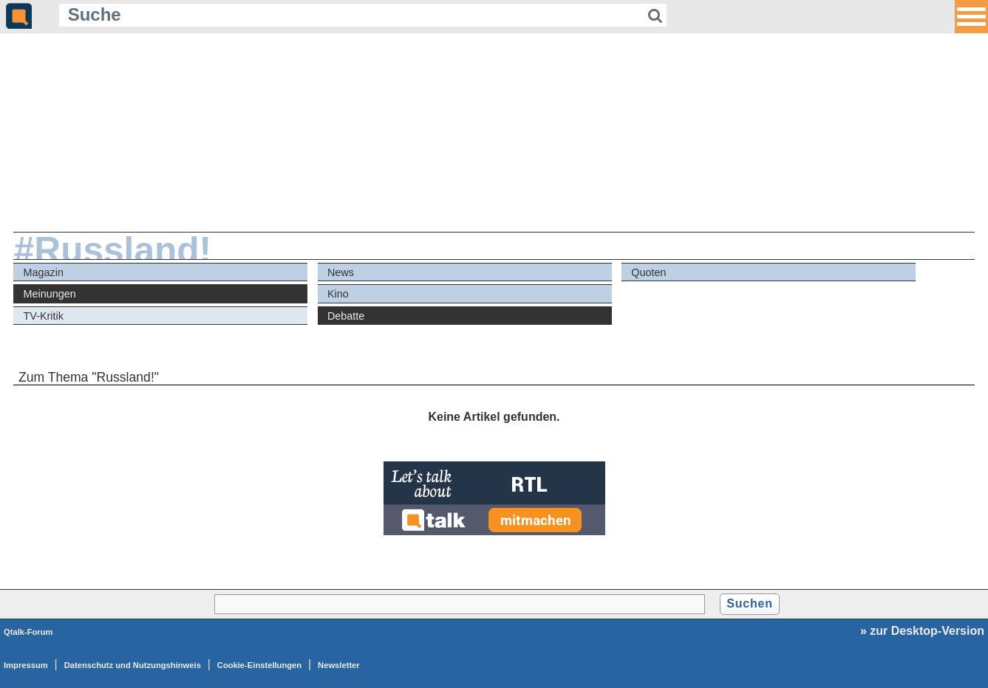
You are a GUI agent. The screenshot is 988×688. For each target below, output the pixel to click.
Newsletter (339, 665)
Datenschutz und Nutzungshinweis (132, 665)
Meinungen (50, 294)
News (340, 272)
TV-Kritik (44, 316)
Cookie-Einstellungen (259, 665)
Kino (338, 294)
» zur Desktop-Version (922, 631)
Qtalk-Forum (28, 631)
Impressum (26, 665)
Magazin (44, 272)
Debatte (345, 316)
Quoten (648, 272)
